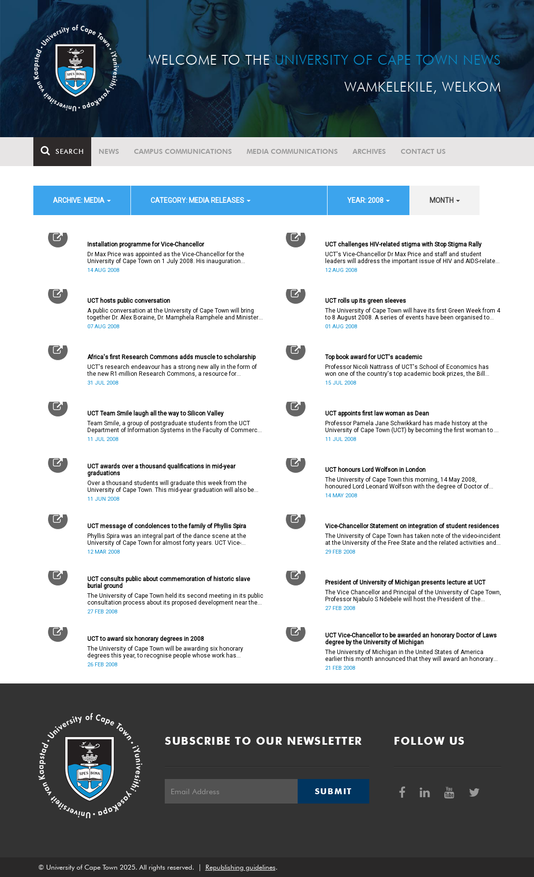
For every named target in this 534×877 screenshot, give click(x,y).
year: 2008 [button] (368, 200)
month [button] (445, 200)
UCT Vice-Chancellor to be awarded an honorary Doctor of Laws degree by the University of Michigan (411, 639)
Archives (369, 151)
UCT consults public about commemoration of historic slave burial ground (168, 582)
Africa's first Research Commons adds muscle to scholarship (171, 357)
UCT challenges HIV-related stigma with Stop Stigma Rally (403, 244)
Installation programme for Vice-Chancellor (145, 244)
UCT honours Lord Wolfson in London (375, 469)
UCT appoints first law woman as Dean (377, 413)
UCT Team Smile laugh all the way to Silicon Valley (155, 413)
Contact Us (423, 151)
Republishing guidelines (240, 867)
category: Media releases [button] (201, 200)
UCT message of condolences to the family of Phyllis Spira (166, 526)
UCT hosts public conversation (128, 300)
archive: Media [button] (82, 200)
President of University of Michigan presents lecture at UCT (405, 582)
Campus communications (183, 151)
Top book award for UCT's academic (373, 357)
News (109, 151)
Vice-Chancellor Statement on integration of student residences (412, 526)
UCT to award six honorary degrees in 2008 (145, 638)
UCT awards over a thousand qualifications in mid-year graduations (161, 470)
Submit (333, 791)
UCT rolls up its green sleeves (365, 300)
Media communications (292, 151)
